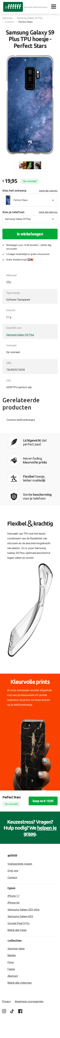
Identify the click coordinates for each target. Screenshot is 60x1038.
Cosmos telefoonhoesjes (21, 419)
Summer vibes (16, 948)
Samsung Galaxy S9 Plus (30, 18)
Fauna (11, 969)
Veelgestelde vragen (20, 863)
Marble (12, 955)
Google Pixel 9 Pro (19, 923)
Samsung (7, 18)
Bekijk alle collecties (20, 982)
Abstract (13, 976)
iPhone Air (14, 902)
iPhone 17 (14, 895)
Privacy (6, 1001)
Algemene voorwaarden (29, 1001)
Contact (12, 877)
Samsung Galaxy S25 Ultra (23, 909)
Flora (11, 962)
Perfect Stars (26, 21)
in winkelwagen (30, 234)
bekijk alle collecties (48, 191)
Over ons (13, 870)
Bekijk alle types (17, 930)
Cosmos (9, 21)
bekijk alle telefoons (48, 212)
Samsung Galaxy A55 (20, 916)
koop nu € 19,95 (43, 801)
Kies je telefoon (30, 212)
